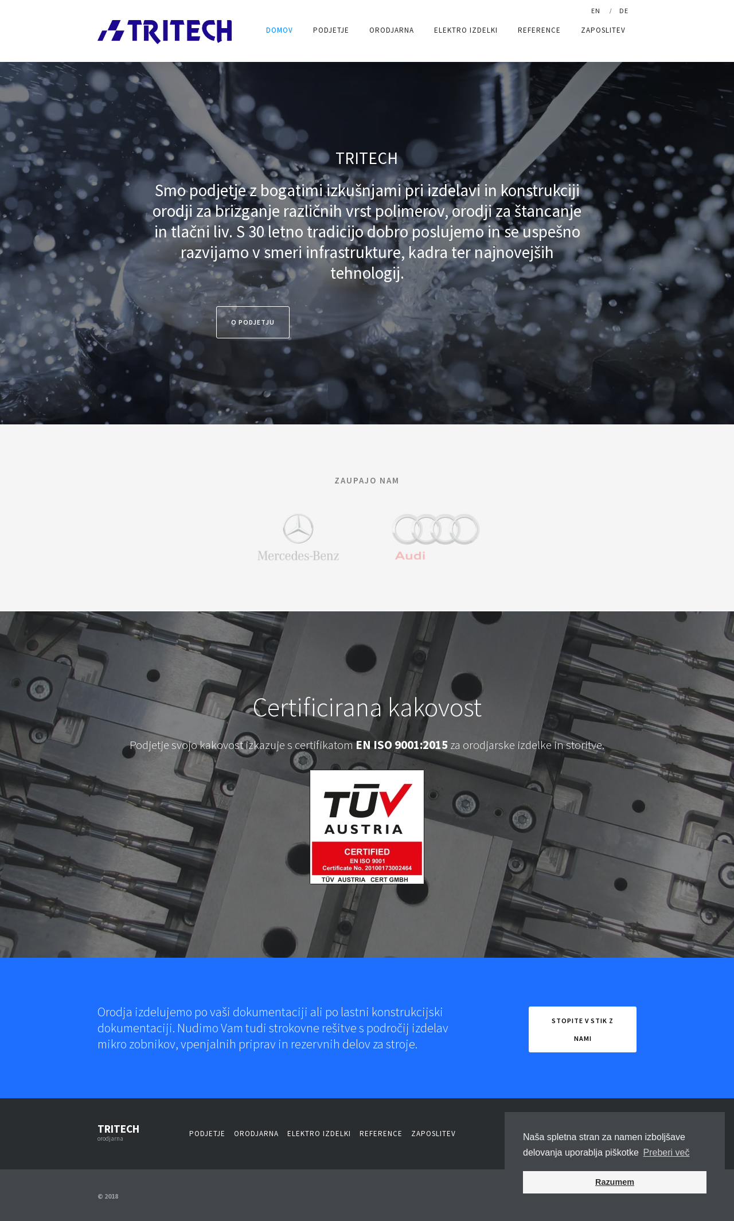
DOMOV (279, 30)
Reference (539, 30)
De (623, 10)
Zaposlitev (603, 30)
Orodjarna (391, 30)
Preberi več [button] (666, 1152)
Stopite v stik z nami (583, 1029)
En (595, 10)
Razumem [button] (614, 1182)
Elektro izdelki (466, 30)
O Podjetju (253, 322)
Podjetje (331, 30)
